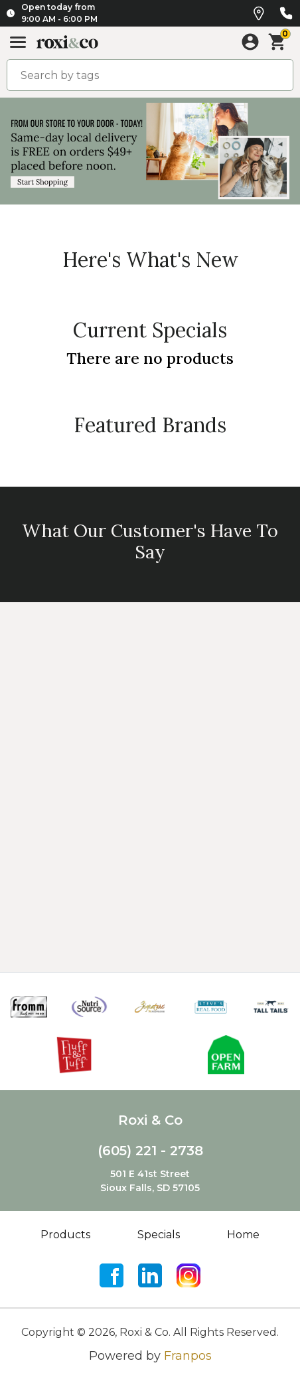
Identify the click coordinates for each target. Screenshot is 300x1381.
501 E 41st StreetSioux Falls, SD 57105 (150, 1181)
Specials (158, 1234)
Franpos (188, 1355)
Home (243, 1234)
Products (65, 1234)
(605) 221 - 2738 (150, 1151)
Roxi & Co (150, 1120)
